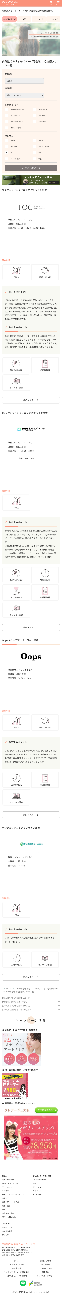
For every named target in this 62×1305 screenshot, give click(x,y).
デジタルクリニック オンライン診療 (21, 827)
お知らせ (5, 1234)
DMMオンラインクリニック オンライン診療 (25, 412)
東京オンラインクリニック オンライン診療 (24, 189)
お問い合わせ (45, 1260)
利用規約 (45, 1272)
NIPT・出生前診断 (9, 1217)
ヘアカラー (6, 1190)
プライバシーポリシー (45, 1276)
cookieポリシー (45, 1268)
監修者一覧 (16, 1268)
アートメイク (38, 19)
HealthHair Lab (10, 3)
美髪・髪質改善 (8, 1179)
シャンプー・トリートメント (13, 1194)
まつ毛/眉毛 (37, 1194)
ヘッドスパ (53, 19)
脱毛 (3, 1209)
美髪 (24, 19)
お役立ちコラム (8, 1213)
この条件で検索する (31, 168)
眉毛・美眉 (6, 1205)
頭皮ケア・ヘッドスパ (10, 1202)
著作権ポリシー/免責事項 (16, 1276)
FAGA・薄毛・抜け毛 (10, 1183)
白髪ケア (5, 1198)
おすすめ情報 (7, 1231)
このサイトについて (16, 1264)
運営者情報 (45, 1264)
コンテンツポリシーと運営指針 (16, 1272)
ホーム (16, 1260)
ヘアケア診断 (7, 1227)
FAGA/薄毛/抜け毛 (9, 19)
